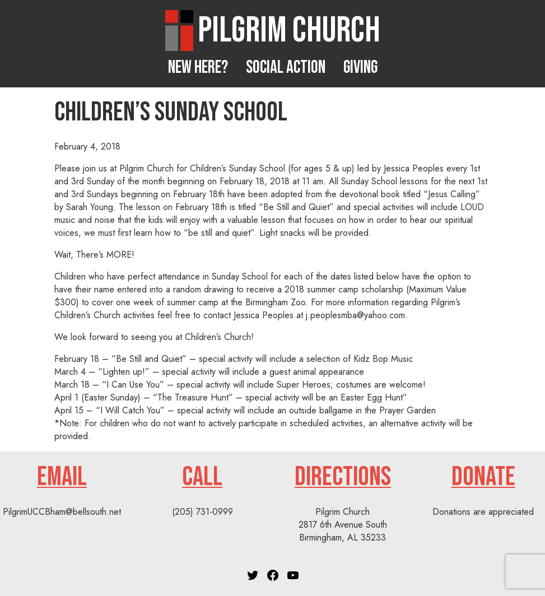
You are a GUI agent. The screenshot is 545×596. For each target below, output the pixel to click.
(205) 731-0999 (202, 511)
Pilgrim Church (289, 30)
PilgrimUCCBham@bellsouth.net (62, 511)
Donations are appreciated (483, 511)
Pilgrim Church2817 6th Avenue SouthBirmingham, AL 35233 (343, 524)
